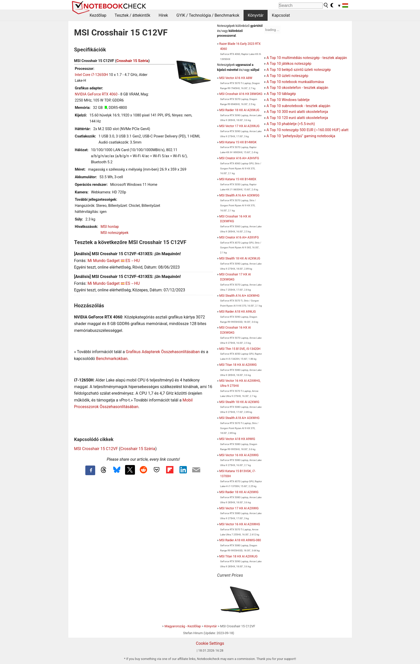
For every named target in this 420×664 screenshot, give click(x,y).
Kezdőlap (98, 15)
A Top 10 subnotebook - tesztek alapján (298, 106)
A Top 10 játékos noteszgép (289, 64)
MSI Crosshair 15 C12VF (96, 448)
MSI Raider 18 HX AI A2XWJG (239, 110)
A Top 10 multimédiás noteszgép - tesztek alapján (307, 58)
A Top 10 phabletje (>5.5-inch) (291, 124)
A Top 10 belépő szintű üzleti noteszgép (299, 70)
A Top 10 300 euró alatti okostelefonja (297, 112)
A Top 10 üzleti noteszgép (287, 76)
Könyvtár (255, 15)
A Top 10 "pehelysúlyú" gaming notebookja (301, 136)
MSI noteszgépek (114, 233)
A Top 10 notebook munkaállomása (295, 82)
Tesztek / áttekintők (132, 15)
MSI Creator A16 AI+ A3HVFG (239, 158)
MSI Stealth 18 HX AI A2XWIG (239, 402)
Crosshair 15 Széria (132, 61)
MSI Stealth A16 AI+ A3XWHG (239, 295)
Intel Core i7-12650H (91, 75)
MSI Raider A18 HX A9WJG (237, 311)
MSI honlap (110, 227)
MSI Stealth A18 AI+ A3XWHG (239, 418)
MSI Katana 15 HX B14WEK (237, 179)
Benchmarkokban (112, 358)
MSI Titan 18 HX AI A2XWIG (238, 365)
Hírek (163, 15)
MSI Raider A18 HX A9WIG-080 (240, 540)
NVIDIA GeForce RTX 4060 (96, 94)
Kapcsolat (281, 15)
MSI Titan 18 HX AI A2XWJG (238, 556)
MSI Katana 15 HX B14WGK (237, 142)
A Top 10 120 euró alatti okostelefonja (297, 118)
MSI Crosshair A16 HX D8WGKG (240, 94)
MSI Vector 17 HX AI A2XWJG (239, 126)
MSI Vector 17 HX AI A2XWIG (238, 508)
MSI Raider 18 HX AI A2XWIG (238, 492)
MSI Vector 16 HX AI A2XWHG (239, 524)
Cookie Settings (210, 643)
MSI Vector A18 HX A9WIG (237, 439)
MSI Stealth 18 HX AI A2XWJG (239, 258)
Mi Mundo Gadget (104, 260)
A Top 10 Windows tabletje (288, 100)
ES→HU (132, 260)
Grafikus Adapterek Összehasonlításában (163, 351)
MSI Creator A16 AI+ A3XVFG (239, 237)
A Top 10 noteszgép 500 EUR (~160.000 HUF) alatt (308, 130)
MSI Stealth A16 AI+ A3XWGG (239, 195)
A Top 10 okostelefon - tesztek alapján (297, 88)
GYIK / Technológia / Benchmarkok (207, 15)
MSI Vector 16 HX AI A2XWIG (238, 455)
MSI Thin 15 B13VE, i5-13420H (239, 349)
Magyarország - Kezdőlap (183, 626)
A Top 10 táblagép (281, 94)
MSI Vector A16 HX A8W (235, 78)
